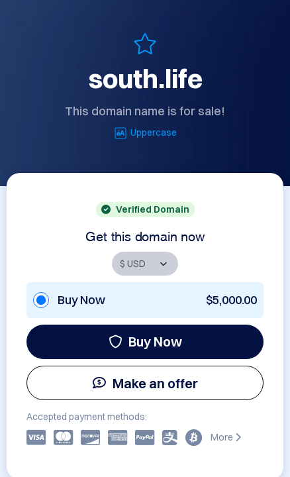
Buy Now (145, 341)
